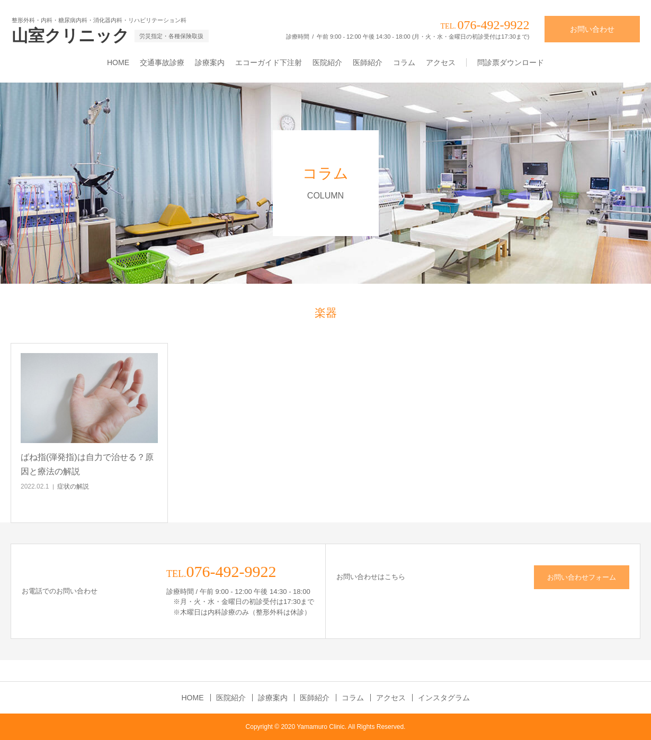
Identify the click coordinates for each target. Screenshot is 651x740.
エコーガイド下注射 (268, 62)
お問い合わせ (592, 29)
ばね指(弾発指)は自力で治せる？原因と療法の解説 (87, 464)
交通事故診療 (162, 62)
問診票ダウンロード (510, 62)
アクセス (441, 62)
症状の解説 (73, 486)
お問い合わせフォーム (581, 577)
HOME (118, 62)
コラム (404, 62)
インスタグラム (444, 697)
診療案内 (210, 62)
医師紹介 (367, 62)
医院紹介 (327, 62)
